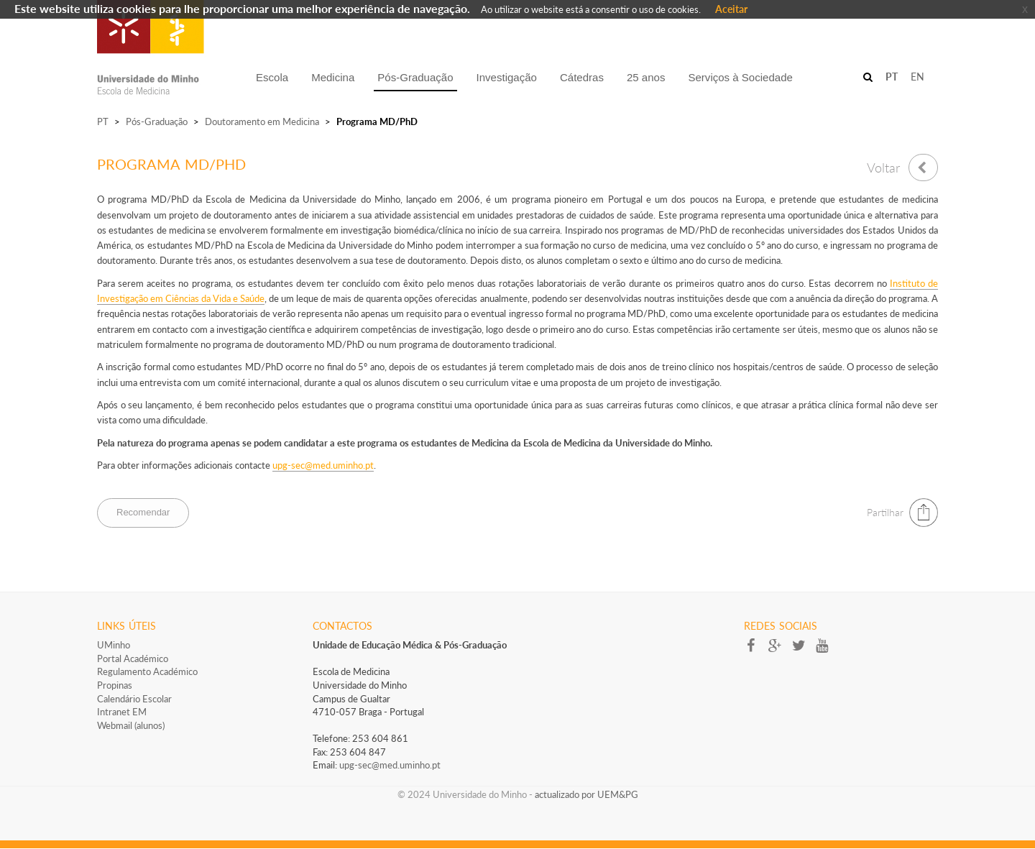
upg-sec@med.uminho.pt (390, 765)
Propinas (114, 685)
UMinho (113, 645)
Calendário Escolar (134, 699)
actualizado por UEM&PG (586, 794)
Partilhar (885, 512)
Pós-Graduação (157, 121)
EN (917, 76)
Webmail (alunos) (131, 725)
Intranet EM (122, 711)
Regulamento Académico (147, 671)
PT (103, 121)
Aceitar (731, 9)
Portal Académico (132, 658)
